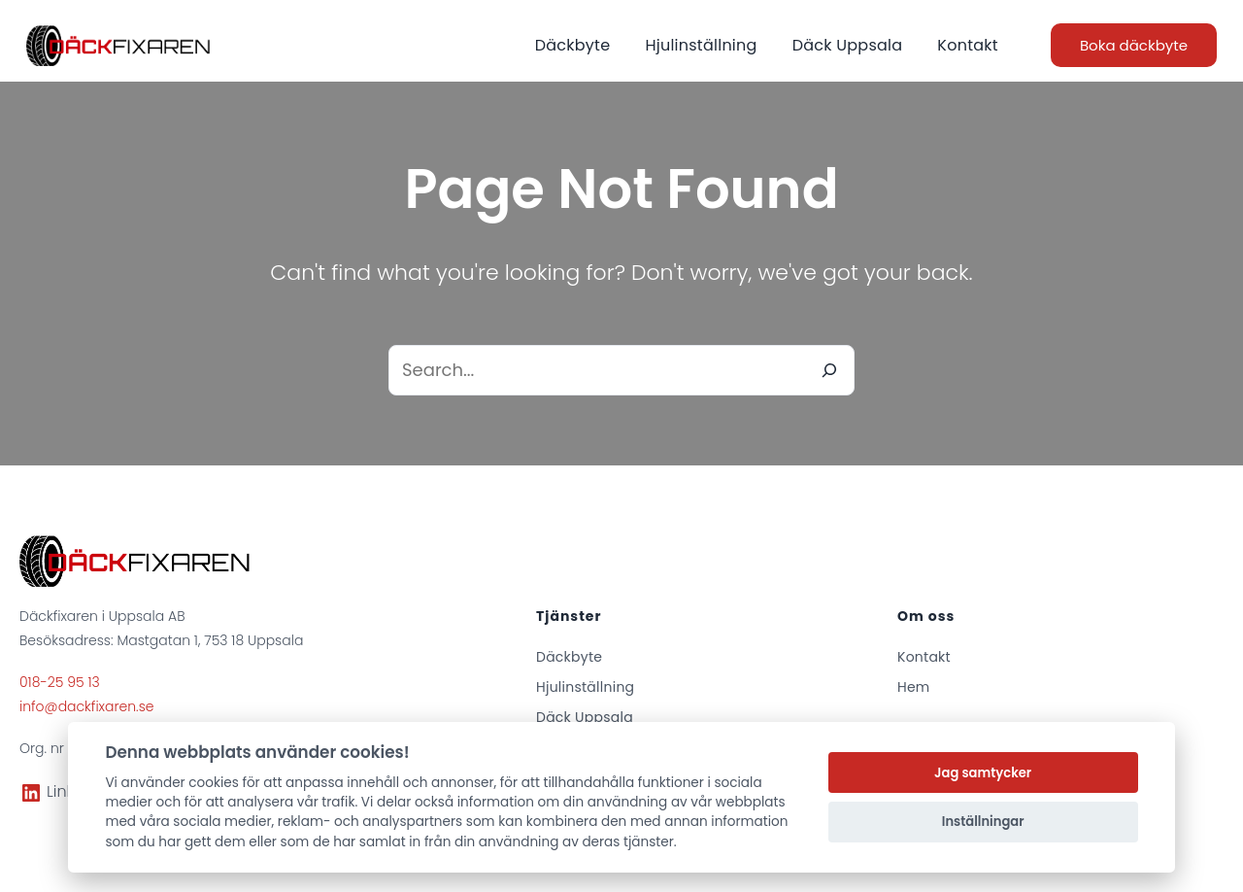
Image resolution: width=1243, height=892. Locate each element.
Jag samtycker (982, 773)
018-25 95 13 (59, 682)
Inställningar (983, 821)
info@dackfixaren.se (86, 706)
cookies (213, 782)
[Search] (829, 370)
